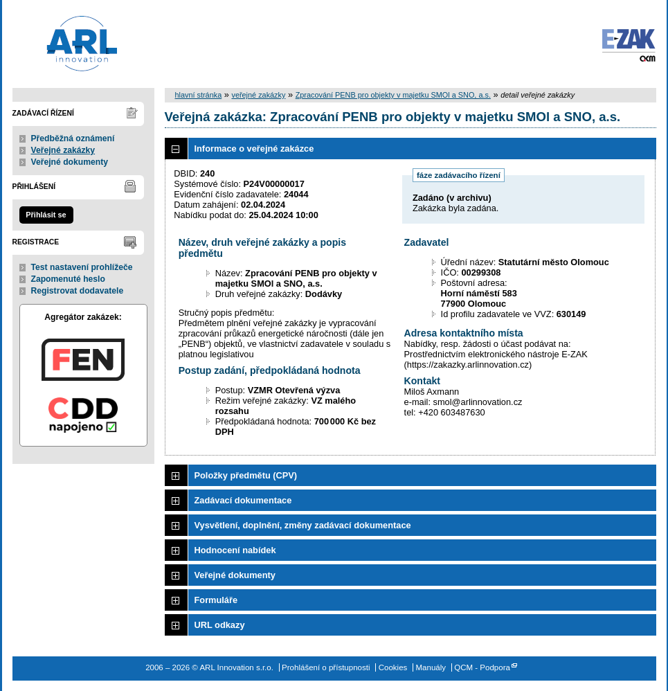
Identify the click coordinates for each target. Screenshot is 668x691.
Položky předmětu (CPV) (246, 475)
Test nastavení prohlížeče (82, 267)
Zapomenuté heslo (68, 279)
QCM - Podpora (482, 667)
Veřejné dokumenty (69, 162)
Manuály (431, 667)
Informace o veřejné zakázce (254, 148)
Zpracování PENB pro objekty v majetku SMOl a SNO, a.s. (393, 95)
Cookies (393, 667)
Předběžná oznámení (73, 138)
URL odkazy (220, 625)
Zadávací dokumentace (243, 500)
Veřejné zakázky (63, 150)
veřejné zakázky (258, 95)
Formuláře (216, 600)
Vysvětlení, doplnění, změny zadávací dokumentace (303, 525)
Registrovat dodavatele (77, 291)
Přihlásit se (46, 214)
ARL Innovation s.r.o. (69, 41)
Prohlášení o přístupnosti (326, 667)
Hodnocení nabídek (235, 550)
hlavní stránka (198, 95)
